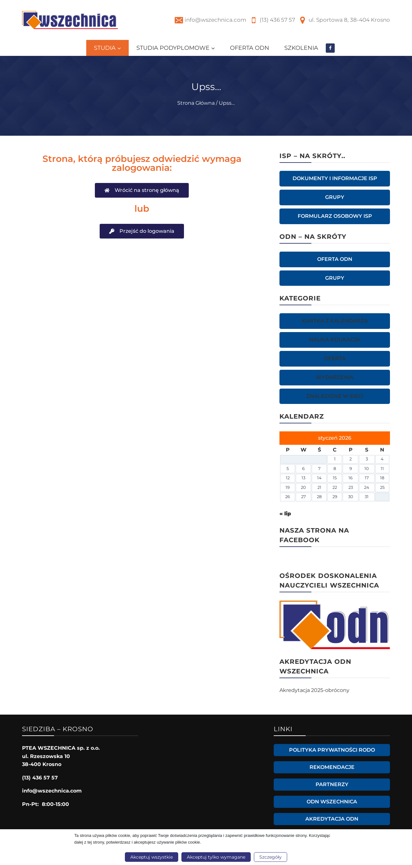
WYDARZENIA (335, 377)
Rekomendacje (332, 767)
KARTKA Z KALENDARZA (335, 321)
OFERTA (335, 358)
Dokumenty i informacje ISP (335, 178)
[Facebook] (330, 48)
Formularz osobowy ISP (335, 216)
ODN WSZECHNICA (332, 802)
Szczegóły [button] (270, 857)
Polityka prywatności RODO (332, 750)
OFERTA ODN (249, 47)
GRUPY (334, 197)
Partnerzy (332, 784)
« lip (285, 514)
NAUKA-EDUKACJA (334, 340)
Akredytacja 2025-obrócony (314, 690)
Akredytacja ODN (331, 819)
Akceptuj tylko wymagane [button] (216, 857)
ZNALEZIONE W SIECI (334, 396)
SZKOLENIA (301, 47)
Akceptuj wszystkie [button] (151, 857)
